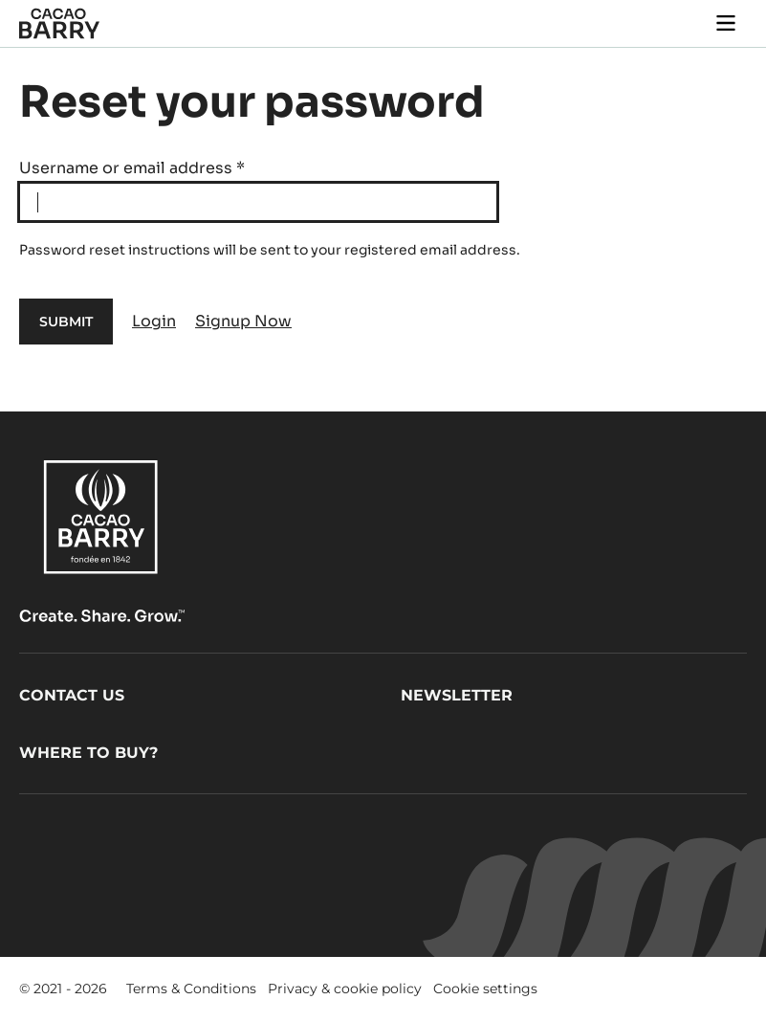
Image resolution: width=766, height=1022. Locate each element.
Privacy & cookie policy (345, 988)
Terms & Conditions (191, 988)
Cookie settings (485, 988)
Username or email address (132, 168)
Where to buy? (88, 753)
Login (154, 321)
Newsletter (457, 695)
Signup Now (243, 321)
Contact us (71, 695)
